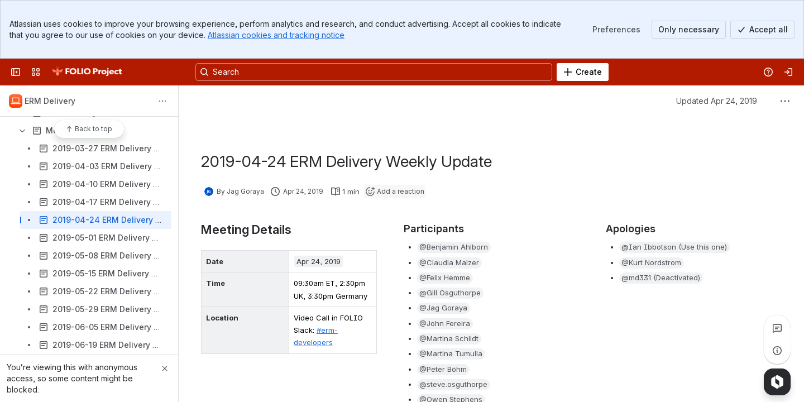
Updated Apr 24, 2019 (716, 101)
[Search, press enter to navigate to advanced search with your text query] (373, 72)
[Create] (583, 72)
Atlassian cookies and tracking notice (276, 35)
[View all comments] (777, 328)
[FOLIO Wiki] (86, 72)
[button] (454, 247)
